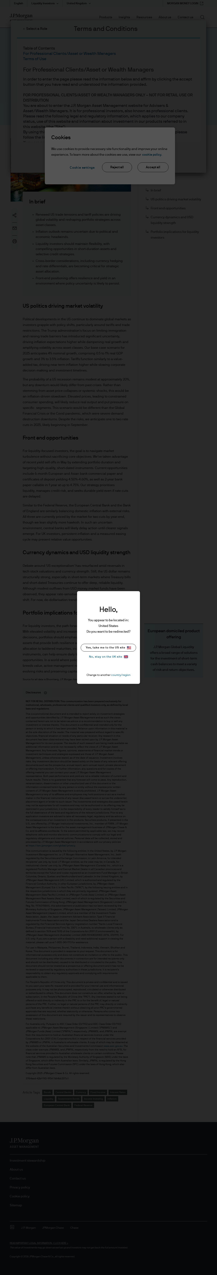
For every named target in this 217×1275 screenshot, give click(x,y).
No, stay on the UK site (108, 656)
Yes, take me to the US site (108, 647)
